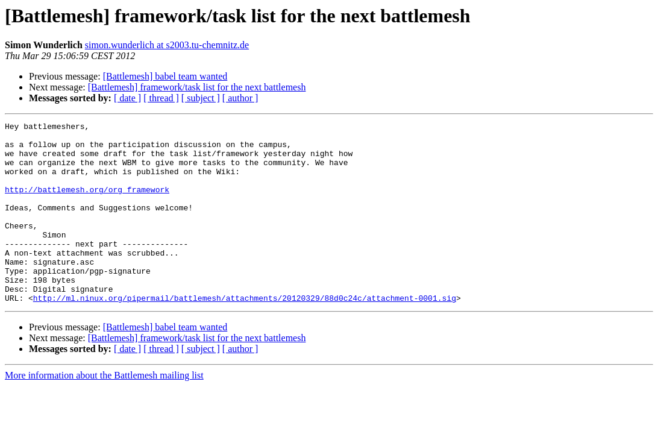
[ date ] (127, 98)
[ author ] (240, 98)
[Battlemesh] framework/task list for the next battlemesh (197, 87)
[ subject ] (200, 98)
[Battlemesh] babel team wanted (165, 76)
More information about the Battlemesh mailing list (104, 411)
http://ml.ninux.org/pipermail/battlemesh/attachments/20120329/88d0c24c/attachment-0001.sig (244, 334)
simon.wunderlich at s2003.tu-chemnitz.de (167, 45)
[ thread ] (161, 98)
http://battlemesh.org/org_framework (87, 203)
